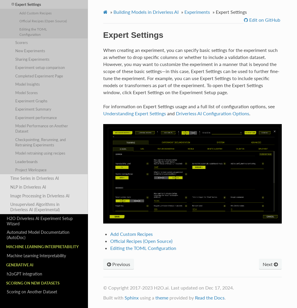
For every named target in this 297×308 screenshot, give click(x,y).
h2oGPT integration (24, 273)
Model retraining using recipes (40, 153)
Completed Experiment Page (39, 76)
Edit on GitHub (264, 20)
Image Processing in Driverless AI (39, 195)
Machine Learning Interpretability (36, 255)
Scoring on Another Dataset (32, 291)
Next (270, 264)
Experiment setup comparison (40, 67)
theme (161, 297)
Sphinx (132, 297)
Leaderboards (26, 161)
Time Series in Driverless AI (34, 178)
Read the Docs (210, 297)
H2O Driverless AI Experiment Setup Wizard (40, 221)
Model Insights (27, 84)
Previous (118, 264)
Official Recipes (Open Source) (43, 21)
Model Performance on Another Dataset (41, 128)
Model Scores (26, 92)
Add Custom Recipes (35, 13)
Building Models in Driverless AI (146, 12)
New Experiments (30, 50)
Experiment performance (36, 117)
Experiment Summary (33, 109)
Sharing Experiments (32, 59)
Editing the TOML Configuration (33, 31)
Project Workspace (31, 169)
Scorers (21, 42)
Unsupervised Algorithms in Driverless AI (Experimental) (35, 207)
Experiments (197, 12)
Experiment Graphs (31, 101)
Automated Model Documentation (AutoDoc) (38, 235)
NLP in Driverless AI (28, 187)
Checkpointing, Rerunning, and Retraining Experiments (40, 142)
